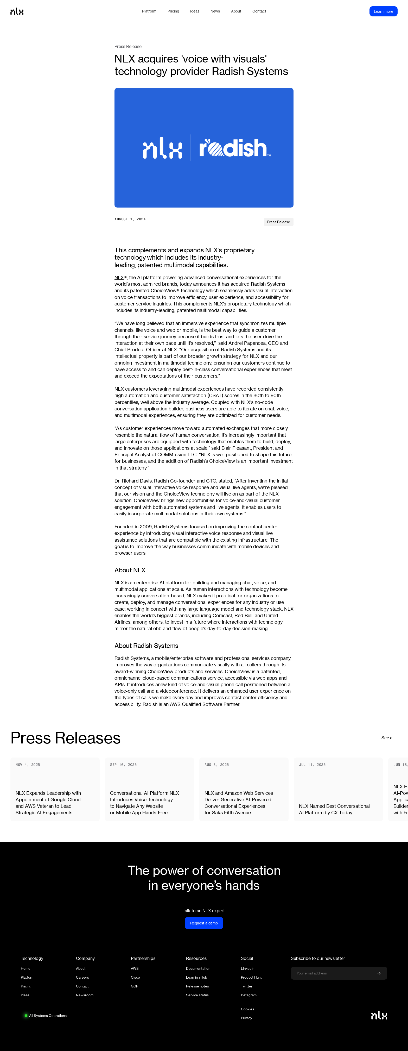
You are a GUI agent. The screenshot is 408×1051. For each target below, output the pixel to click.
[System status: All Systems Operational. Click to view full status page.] (46, 1015)
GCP (134, 986)
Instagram (249, 995)
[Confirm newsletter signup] (379, 973)
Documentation (198, 968)
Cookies (247, 1009)
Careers (82, 977)
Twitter (246, 986)
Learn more (383, 11)
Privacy (246, 1018)
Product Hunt (251, 977)
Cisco (135, 977)
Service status (197, 995)
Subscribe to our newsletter (318, 958)
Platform (27, 977)
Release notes (197, 986)
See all (387, 737)
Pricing (26, 986)
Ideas (25, 995)
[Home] (73, 11)
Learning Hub (196, 977)
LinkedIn (247, 968)
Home (25, 968)
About (81, 968)
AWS (135, 968)
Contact (82, 986)
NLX (119, 277)
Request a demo (204, 923)
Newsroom (84, 995)
